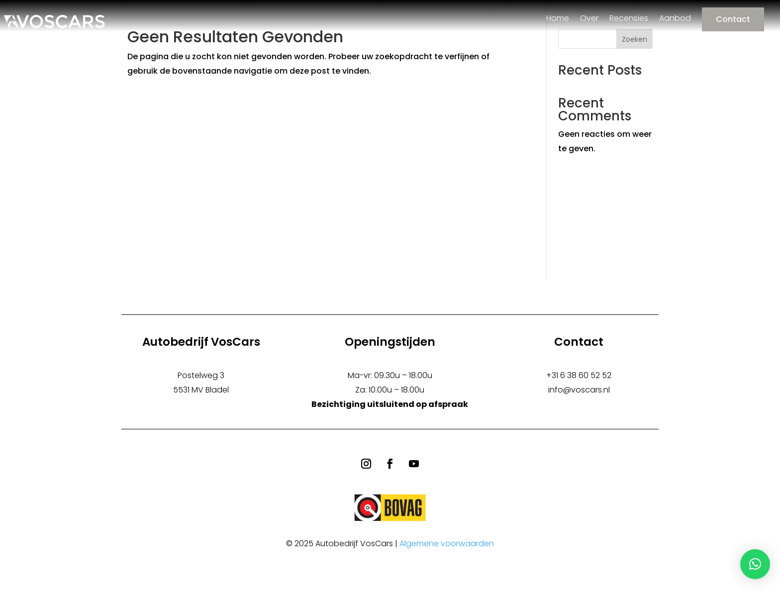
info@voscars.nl (579, 389)
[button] (755, 564)
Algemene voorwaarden (446, 543)
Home (557, 18)
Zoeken (634, 39)
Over (589, 18)
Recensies (628, 18)
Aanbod (675, 18)
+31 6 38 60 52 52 (578, 375)
